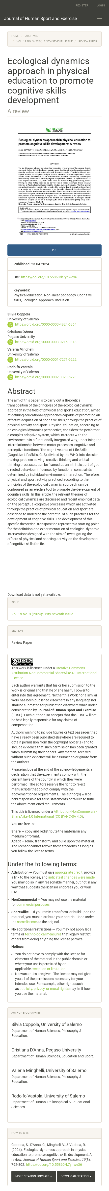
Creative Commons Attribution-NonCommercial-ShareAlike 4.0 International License (54, 673)
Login (101, 5)
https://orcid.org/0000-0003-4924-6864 (46, 324)
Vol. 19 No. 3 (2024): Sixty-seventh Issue (45, 41)
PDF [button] (54, 250)
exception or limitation (48, 969)
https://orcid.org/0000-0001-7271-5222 (46, 359)
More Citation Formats (33, 1176)
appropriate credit (68, 872)
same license (27, 922)
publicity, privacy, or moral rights (44, 989)
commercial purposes (33, 904)
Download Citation (76, 1176)
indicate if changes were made (71, 877)
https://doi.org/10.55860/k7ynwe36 (49, 277)
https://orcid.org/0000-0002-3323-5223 (46, 377)
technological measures (43, 934)
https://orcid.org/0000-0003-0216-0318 (46, 342)
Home (15, 36)
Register (82, 5)
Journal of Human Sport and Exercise (40, 18)
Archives (31, 36)
